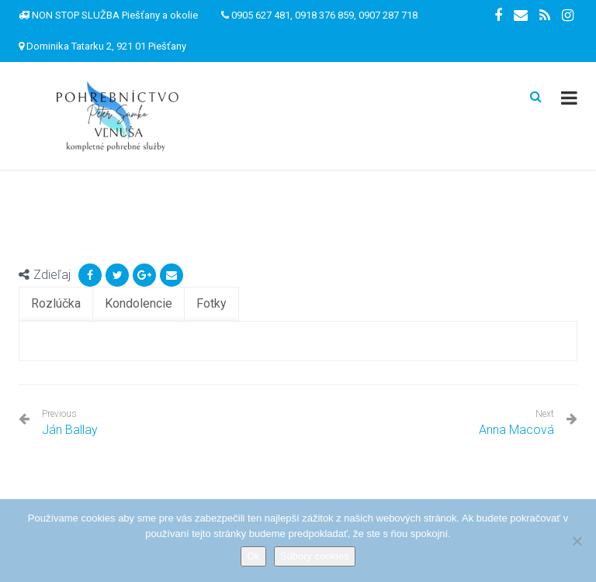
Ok (253, 556)
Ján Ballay (70, 422)
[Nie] (576, 541)
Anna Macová (516, 429)
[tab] (56, 304)
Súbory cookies (314, 556)
